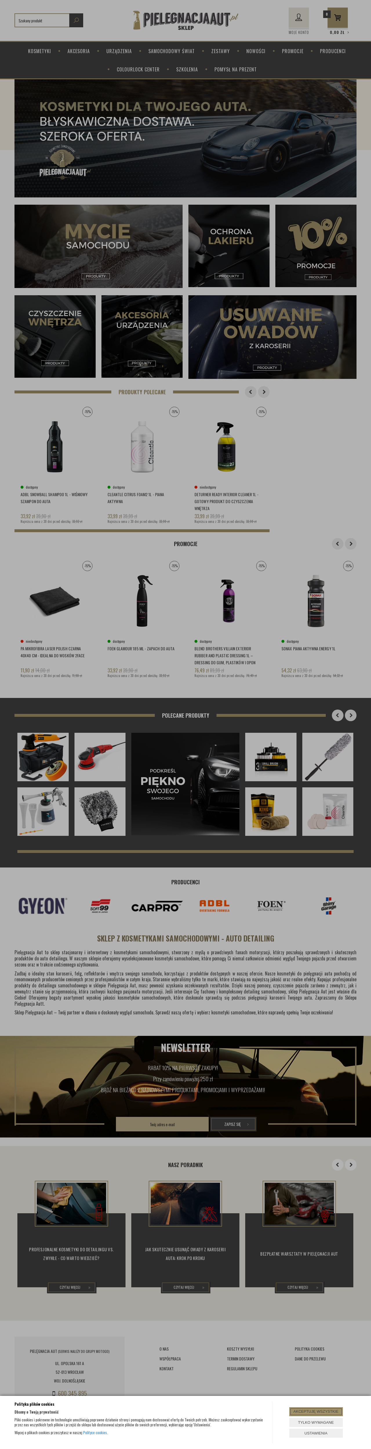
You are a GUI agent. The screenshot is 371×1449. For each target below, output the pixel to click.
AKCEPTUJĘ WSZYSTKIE (315, 1411)
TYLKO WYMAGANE (316, 1422)
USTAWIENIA (315, 1433)
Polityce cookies (95, 1432)
